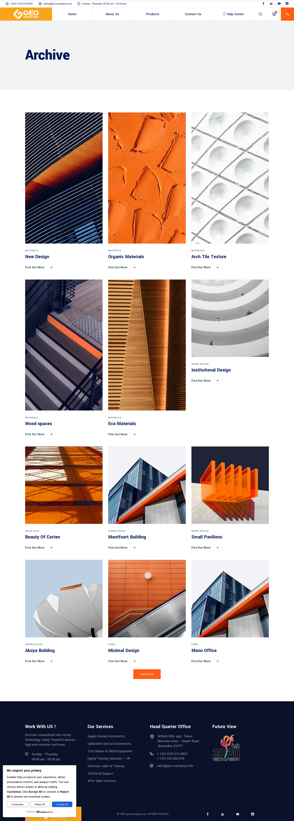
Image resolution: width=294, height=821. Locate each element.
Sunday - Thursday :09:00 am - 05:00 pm (104, 3)
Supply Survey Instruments (106, 736)
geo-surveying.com (136, 814)
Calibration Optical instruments (109, 744)
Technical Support (100, 773)
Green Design (200, 364)
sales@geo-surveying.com (58, 3)
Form (111, 644)
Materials (31, 250)
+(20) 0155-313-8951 (21, 3)
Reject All (40, 804)
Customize (17, 804)
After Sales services (102, 781)
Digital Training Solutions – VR (109, 758)
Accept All (62, 804)
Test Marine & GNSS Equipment (110, 751)
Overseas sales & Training (106, 766)
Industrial (32, 531)
